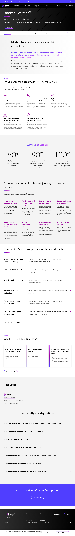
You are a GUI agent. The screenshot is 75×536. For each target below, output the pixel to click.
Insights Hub (29, 520)
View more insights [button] (10, 371)
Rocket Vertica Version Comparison (11, 403)
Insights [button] (36, 6)
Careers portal (43, 518)
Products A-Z (29, 518)
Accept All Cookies (62, 532)
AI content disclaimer (44, 522)
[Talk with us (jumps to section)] (67, 33)
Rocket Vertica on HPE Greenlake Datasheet (13, 400)
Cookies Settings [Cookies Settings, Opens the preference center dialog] (50, 532)
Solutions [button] (17, 6)
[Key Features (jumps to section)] (37, 33)
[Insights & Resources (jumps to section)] (49, 33)
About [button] (45, 6)
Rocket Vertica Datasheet (9, 397)
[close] (70, 1)
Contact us (42, 520)
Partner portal (43, 513)
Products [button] (27, 6)
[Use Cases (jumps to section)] (16, 33)
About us (28, 513)
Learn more (33, 1)
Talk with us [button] (9, 27)
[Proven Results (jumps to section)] (26, 33)
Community (42, 516)
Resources (28, 516)
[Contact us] (60, 5)
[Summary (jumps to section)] (7, 33)
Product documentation (31, 522)
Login (71, 6)
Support (64, 6)
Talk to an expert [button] (37, 497)
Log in (67, 514)
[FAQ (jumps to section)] (59, 33)
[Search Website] (57, 5)
